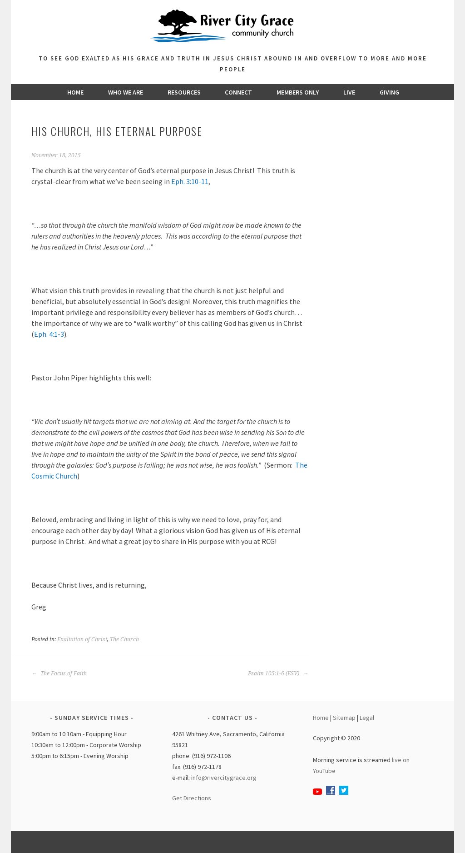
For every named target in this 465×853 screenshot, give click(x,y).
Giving (389, 92)
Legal (367, 717)
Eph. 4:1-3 (49, 334)
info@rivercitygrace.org (224, 777)
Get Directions (191, 798)
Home (75, 92)
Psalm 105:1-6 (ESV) (273, 673)
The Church (124, 639)
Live (349, 92)
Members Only (298, 92)
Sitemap (344, 717)
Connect (238, 92)
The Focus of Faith (59, 673)
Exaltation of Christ (82, 639)
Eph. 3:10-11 (189, 181)
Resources (184, 92)
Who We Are (125, 92)
